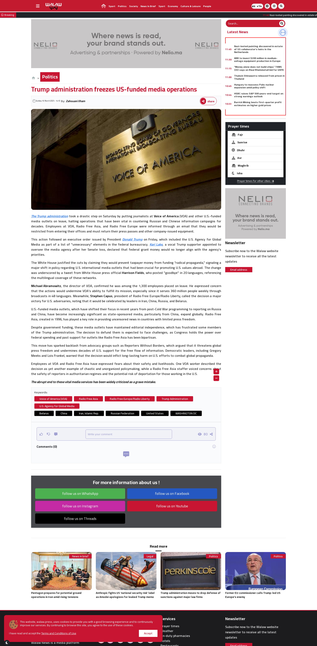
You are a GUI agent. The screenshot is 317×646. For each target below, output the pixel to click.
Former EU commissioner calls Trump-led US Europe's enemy (252, 595)
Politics (122, 6)
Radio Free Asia (88, 398)
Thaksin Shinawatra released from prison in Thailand (259, 77)
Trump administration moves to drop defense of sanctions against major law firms (191, 595)
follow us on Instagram (80, 506)
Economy (173, 6)
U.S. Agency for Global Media (56, 406)
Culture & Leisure (191, 6)
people (207, 6)
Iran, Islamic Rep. (89, 413)
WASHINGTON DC (186, 413)
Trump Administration (175, 398)
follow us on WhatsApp (80, 493)
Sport (112, 6)
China (64, 413)
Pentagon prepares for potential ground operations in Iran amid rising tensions (56, 595)
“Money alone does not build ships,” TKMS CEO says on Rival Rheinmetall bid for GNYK (259, 68)
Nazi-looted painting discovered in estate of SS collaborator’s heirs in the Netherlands (258, 49)
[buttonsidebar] (37, 6)
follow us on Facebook (172, 493)
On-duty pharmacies (175, 636)
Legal (150, 556)
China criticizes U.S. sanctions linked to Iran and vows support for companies (259, 112)
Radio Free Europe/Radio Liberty (130, 398)
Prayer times (170, 626)
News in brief (148, 6)
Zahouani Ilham (75, 101)
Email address (238, 269)
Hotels (165, 641)
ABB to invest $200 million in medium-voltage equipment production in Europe (257, 59)
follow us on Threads (80, 518)
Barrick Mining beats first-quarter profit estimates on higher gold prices (258, 103)
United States (155, 413)
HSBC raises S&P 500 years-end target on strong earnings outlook (258, 95)
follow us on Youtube (172, 506)
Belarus (44, 413)
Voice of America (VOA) (53, 398)
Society (133, 6)
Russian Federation (122, 413)
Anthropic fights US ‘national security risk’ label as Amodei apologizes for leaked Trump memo (125, 595)
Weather (167, 631)
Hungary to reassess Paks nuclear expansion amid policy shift (254, 86)
